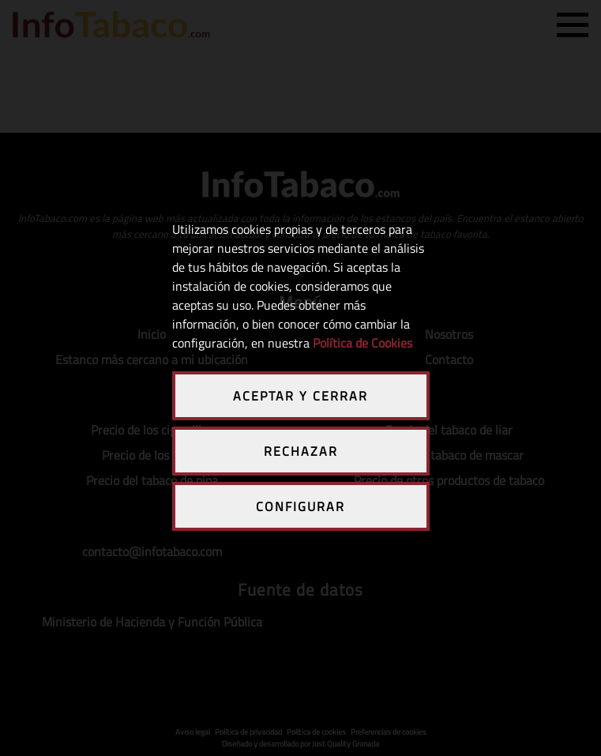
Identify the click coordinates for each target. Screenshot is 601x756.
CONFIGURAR (300, 506)
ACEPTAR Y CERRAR (300, 395)
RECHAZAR (301, 451)
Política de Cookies (362, 342)
